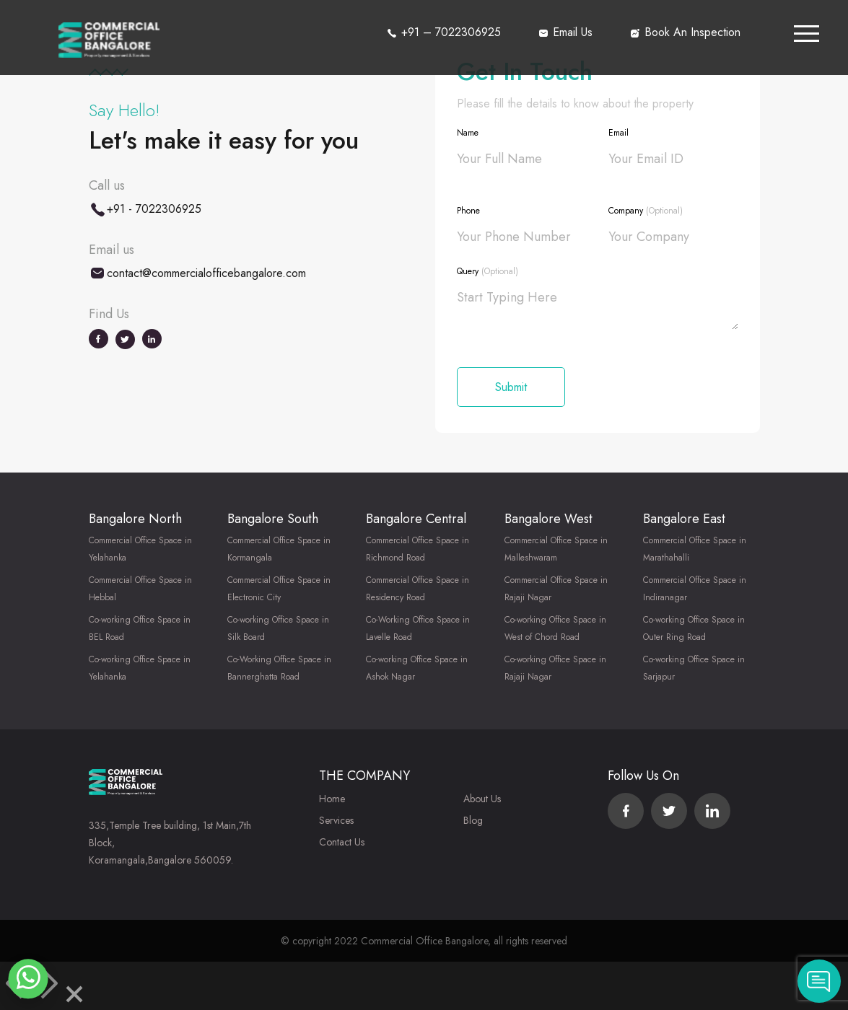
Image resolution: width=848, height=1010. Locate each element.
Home (332, 798)
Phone (468, 210)
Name (467, 132)
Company (645, 210)
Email (618, 132)
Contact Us (341, 842)
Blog (473, 820)
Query (487, 271)
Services (336, 820)
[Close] (74, 996)
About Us (482, 798)
